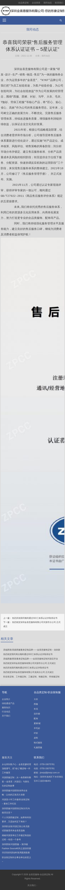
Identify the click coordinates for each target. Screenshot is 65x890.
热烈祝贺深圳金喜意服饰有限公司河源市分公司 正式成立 (29, 663)
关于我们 (6, 716)
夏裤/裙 (37, 723)
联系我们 (59, 3)
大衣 (36, 699)
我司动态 (48, 3)
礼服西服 (38, 747)
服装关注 (7, 757)
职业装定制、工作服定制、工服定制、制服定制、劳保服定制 (31, 676)
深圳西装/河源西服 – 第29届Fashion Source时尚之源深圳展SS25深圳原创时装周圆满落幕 (16, 848)
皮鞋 (36, 738)
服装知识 (6, 707)
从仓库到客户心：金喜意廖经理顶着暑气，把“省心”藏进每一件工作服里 (16, 768)
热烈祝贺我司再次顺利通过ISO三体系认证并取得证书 (28, 654)
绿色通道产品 (8, 703)
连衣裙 (37, 714)
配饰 (36, 718)
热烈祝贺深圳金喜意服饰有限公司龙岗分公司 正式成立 (28, 672)
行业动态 (6, 711)
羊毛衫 (37, 728)
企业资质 (36, 3)
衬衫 (36, 733)
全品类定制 (23, 3)
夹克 (36, 709)
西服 (36, 704)
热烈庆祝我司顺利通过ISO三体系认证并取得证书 (34, 618)
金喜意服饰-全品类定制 (39, 874)
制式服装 (38, 742)
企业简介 (6, 699)
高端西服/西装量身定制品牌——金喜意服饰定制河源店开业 (30, 659)
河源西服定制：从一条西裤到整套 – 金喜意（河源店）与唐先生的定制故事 (16, 781)
